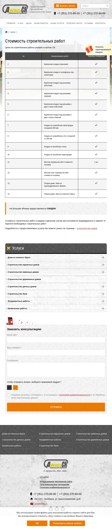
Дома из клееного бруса (19, 257)
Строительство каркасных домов (23, 265)
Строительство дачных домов (22, 286)
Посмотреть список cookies (67, 523)
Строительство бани (17, 294)
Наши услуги (57, 23)
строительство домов (87, 228)
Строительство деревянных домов (24, 279)
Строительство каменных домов (23, 272)
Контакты (100, 23)
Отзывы (89, 23)
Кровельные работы (17, 308)
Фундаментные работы (19, 301)
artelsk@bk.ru (38, 503)
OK (37, 523)
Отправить (56, 407)
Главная (11, 23)
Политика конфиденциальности (55, 487)
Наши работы (41, 23)
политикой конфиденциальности (74, 395)
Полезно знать (74, 23)
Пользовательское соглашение (54, 484)
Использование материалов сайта (56, 481)
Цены (29, 23)
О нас (20, 23)
